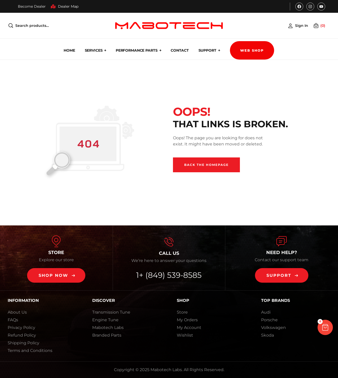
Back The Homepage (206, 165)
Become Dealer (32, 6)
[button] (56, 275)
